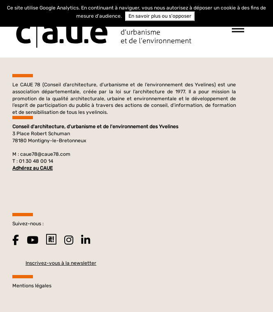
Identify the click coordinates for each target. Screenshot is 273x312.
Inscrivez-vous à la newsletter (61, 263)
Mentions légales (31, 286)
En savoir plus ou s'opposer (159, 16)
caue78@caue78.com (45, 154)
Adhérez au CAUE (32, 168)
